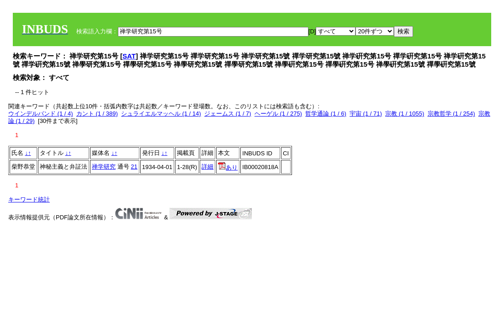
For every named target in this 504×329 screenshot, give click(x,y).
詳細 (207, 166)
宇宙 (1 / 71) (366, 113)
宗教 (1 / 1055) (404, 113)
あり (228, 167)
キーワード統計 (29, 199)
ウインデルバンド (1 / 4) (40, 113)
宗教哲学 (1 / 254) (451, 113)
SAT (129, 56)
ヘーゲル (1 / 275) (278, 113)
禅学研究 (104, 166)
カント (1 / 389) (97, 113)
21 (134, 166)
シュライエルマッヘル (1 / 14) (161, 113)
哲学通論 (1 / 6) (325, 113)
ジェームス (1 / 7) (227, 113)
